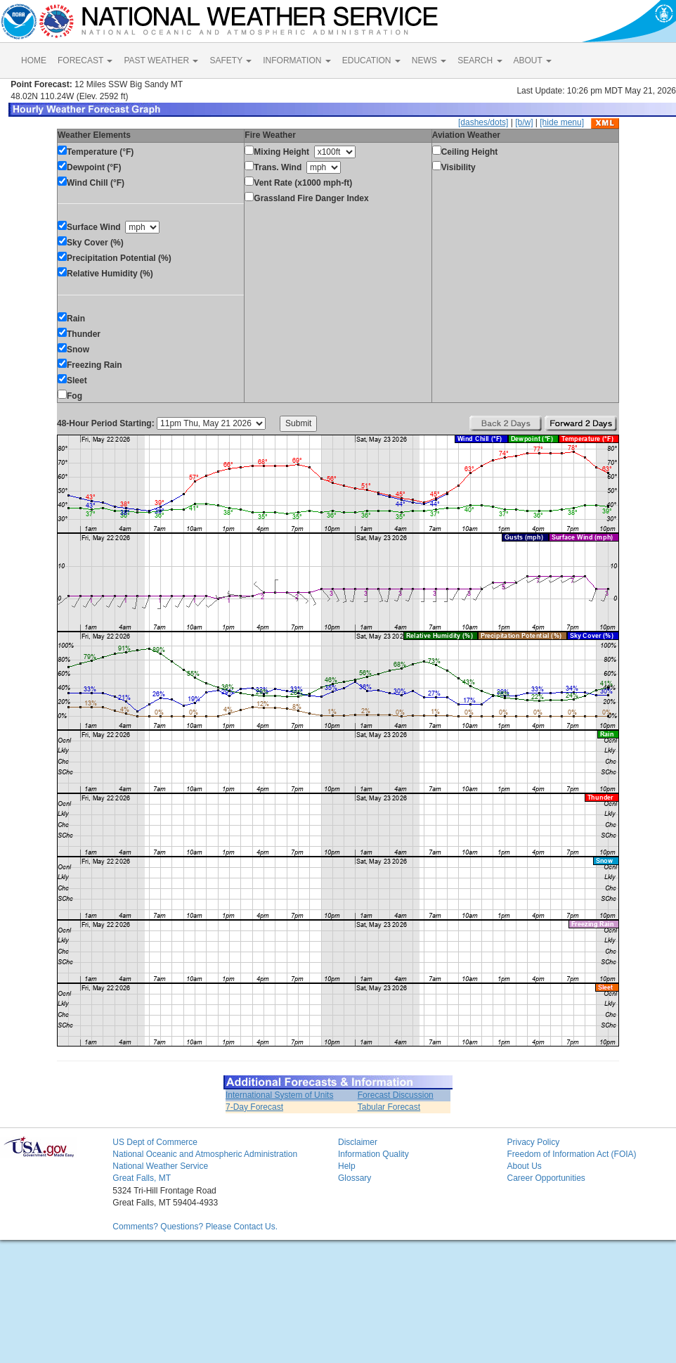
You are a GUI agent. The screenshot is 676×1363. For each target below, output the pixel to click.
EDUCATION (371, 60)
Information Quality (373, 1154)
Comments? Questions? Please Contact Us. (195, 1226)
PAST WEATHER (161, 60)
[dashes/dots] (483, 122)
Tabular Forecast (389, 1107)
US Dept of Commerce (154, 1142)
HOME (33, 60)
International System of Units (279, 1095)
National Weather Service (160, 1166)
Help (347, 1166)
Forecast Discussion (396, 1095)
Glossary (354, 1178)
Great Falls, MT (141, 1178)
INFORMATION (296, 60)
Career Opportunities (546, 1178)
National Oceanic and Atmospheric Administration (204, 1154)
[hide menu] (562, 122)
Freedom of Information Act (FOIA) (571, 1154)
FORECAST (85, 60)
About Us (524, 1166)
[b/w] (524, 122)
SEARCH (479, 60)
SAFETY (230, 60)
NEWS (429, 60)
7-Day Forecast (254, 1107)
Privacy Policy (533, 1142)
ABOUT (533, 60)
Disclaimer (357, 1142)
